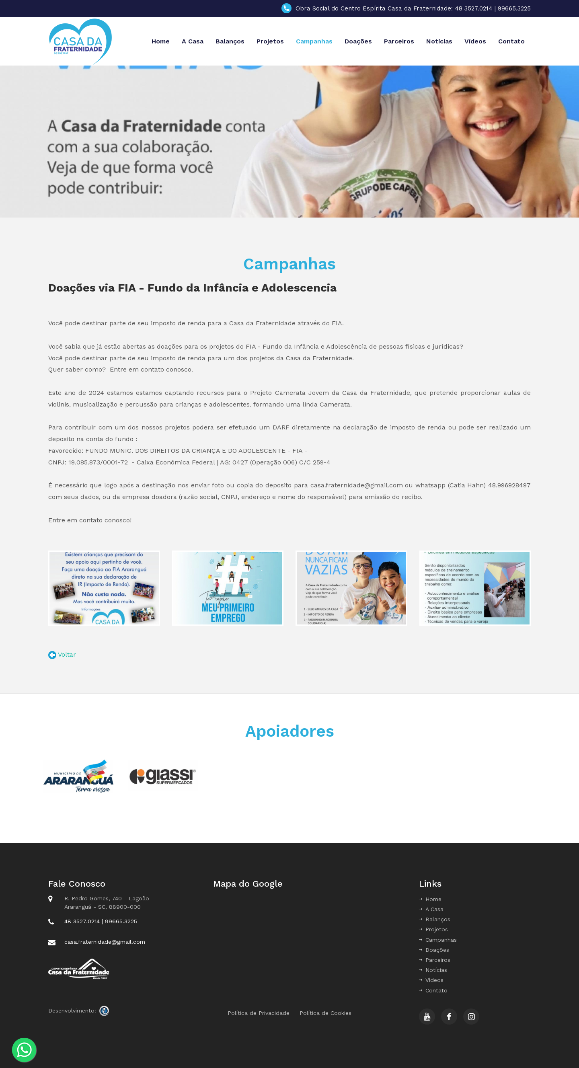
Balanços (230, 41)
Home (161, 41)
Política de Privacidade (259, 1013)
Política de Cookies (325, 1013)
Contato (511, 41)
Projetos (270, 41)
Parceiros (399, 41)
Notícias (439, 41)
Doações (358, 41)
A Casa (192, 41)
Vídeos (475, 41)
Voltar (66, 654)
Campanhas (314, 41)
